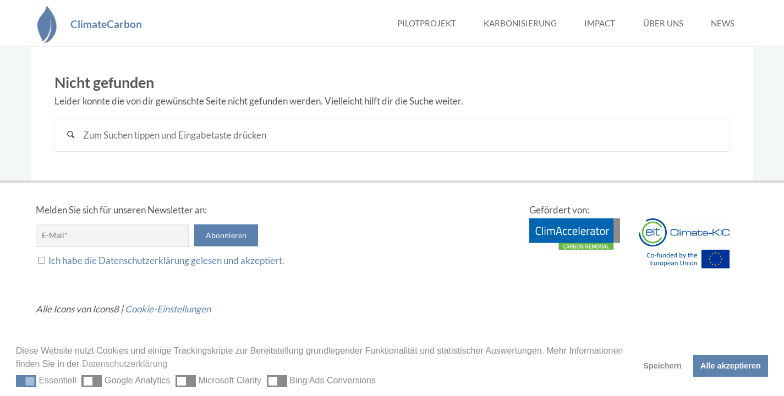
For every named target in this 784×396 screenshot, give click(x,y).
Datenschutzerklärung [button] (125, 364)
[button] (26, 381)
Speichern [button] (662, 365)
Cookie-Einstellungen (168, 309)
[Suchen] (70, 135)
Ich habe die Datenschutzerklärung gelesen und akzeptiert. (166, 260)
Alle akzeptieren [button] (730, 365)
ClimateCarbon (106, 24)
